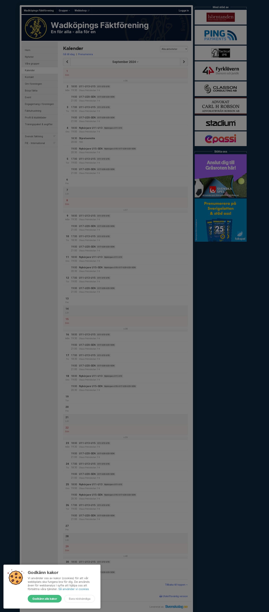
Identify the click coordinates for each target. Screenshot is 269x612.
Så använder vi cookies (73, 589)
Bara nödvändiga (79, 598)
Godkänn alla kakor (44, 598)
